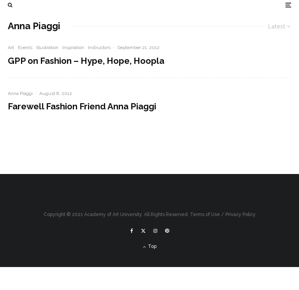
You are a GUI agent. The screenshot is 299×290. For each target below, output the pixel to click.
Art (11, 47)
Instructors (99, 47)
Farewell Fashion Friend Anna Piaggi (82, 106)
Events (25, 47)
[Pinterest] (167, 231)
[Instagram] (155, 231)
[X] (143, 231)
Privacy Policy (240, 214)
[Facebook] (132, 231)
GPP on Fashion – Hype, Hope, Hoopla (86, 61)
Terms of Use (205, 214)
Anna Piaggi (20, 93)
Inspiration (73, 47)
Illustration (47, 47)
